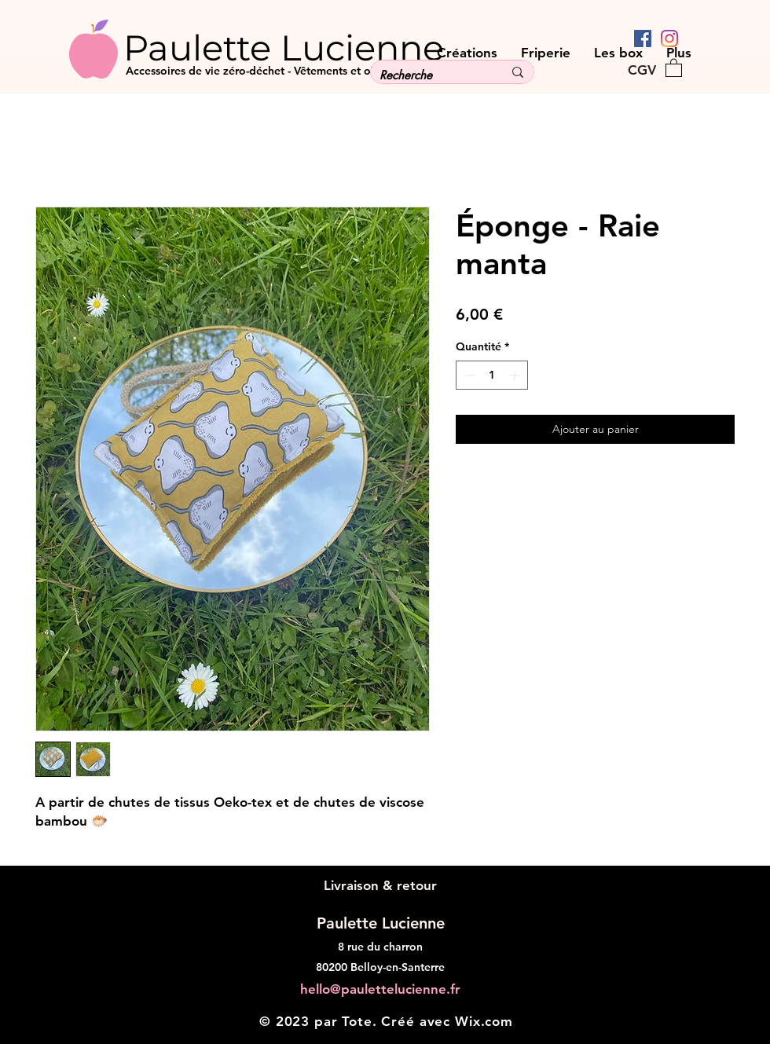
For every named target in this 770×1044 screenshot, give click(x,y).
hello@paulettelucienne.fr (380, 989)
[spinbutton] (492, 375)
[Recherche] (429, 75)
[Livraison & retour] (380, 886)
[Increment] (516, 375)
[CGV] (641, 69)
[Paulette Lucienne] (313, 47)
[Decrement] (468, 375)
